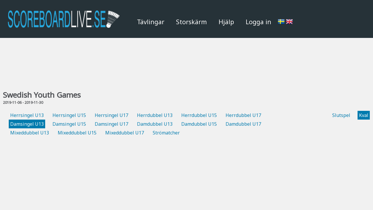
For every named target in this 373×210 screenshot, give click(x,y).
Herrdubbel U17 (243, 115)
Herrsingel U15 (69, 115)
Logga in (258, 22)
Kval (363, 115)
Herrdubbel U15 (199, 115)
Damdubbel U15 (199, 124)
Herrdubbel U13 (155, 115)
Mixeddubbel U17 (124, 133)
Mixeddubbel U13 (29, 133)
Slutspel (341, 115)
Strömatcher (166, 133)
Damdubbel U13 (155, 124)
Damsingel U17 (111, 124)
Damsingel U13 (27, 124)
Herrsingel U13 (27, 115)
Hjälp (226, 22)
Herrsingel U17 (111, 115)
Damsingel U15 (69, 124)
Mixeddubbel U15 (77, 133)
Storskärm (191, 22)
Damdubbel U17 (243, 124)
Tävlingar (150, 22)
